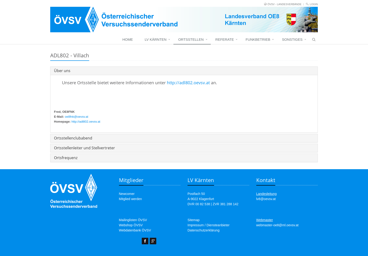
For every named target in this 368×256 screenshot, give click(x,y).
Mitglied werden (130, 199)
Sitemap (193, 220)
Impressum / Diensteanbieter (209, 225)
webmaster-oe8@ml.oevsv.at (277, 225)
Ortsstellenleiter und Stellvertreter (84, 147)
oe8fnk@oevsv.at (76, 116)
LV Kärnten (155, 39)
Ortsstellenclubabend (73, 138)
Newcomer (127, 194)
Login (314, 4)
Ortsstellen (190, 39)
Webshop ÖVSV (131, 225)
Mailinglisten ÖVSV (133, 220)
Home (127, 39)
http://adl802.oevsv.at (188, 82)
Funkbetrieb (257, 39)
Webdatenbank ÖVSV (135, 230)
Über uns (62, 70)
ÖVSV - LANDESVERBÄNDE (285, 4)
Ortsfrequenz (65, 157)
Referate (224, 39)
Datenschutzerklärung (203, 230)
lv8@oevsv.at (266, 199)
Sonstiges (292, 39)
